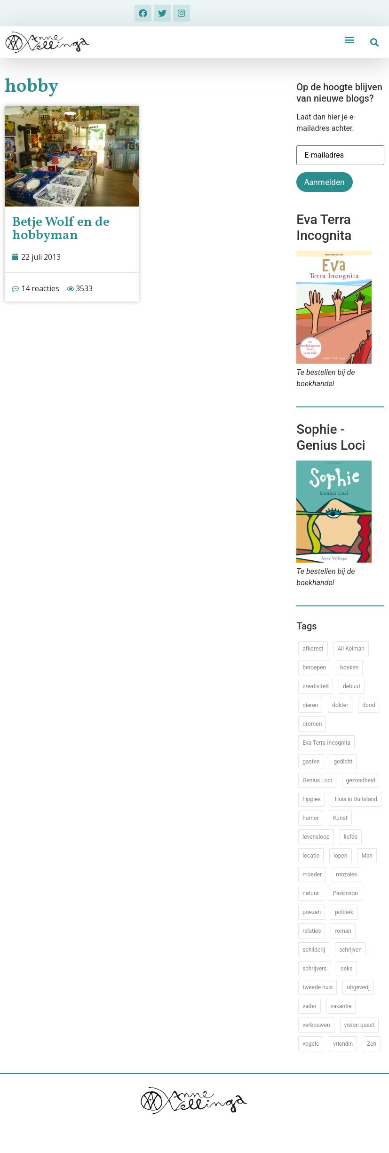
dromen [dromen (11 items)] (312, 724)
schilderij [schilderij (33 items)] (313, 949)
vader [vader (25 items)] (309, 1006)
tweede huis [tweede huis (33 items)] (317, 987)
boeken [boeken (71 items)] (349, 667)
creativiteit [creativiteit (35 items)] (315, 686)
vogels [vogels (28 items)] (310, 1044)
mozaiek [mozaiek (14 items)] (346, 874)
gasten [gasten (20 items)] (310, 761)
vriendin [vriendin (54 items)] (343, 1044)
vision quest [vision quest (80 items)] (359, 1025)
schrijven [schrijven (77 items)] (350, 949)
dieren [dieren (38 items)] (310, 705)
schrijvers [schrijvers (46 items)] (314, 968)
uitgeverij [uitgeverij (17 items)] (358, 987)
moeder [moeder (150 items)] (312, 874)
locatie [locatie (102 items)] (310, 855)
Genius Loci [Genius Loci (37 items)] (317, 780)
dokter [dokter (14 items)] (340, 705)
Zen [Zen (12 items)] (371, 1044)
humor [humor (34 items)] (310, 818)
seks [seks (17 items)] (347, 968)
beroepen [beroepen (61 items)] (314, 667)
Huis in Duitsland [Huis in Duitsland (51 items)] (356, 799)
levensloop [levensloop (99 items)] (315, 837)
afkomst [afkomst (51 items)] (312, 648)
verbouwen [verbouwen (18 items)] (316, 1025)
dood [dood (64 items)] (368, 705)
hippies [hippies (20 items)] (311, 799)
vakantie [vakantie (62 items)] (341, 1006)
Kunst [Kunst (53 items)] (340, 818)
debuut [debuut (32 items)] (351, 686)
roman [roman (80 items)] (343, 931)
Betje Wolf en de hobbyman (61, 229)
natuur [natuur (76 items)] (310, 893)
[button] (349, 39)
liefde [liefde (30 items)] (350, 837)
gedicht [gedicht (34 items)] (343, 761)
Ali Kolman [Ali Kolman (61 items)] (351, 648)
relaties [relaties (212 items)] (311, 931)
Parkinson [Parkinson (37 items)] (345, 893)
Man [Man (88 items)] (367, 855)
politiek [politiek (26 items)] (344, 912)
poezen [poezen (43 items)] (311, 912)
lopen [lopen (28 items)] (340, 855)
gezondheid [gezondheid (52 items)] (360, 780)
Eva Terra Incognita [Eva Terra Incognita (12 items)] (326, 743)
